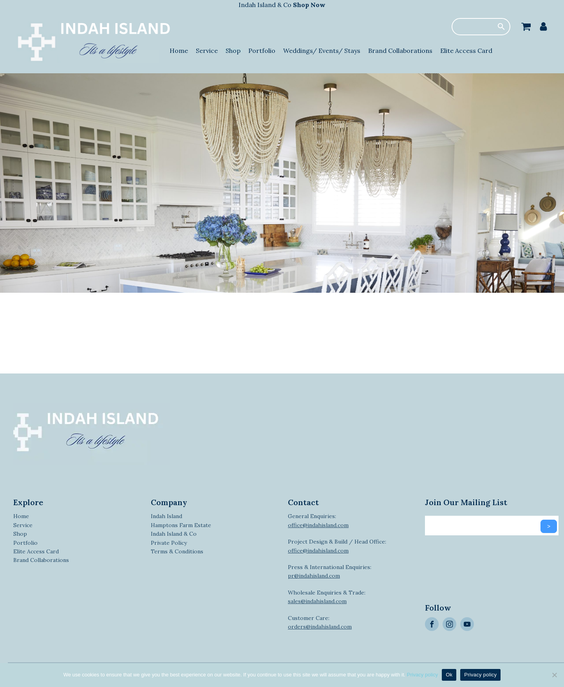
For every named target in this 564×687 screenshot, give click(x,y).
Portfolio (261, 51)
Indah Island (166, 516)
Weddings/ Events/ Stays (321, 51)
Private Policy (169, 542)
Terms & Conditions (177, 551)
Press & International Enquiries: (329, 571)
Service (207, 51)
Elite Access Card (466, 51)
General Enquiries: (318, 520)
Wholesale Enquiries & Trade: (326, 597)
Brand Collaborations (400, 51)
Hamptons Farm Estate (181, 525)
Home (179, 51)
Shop (233, 51)
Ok (449, 675)
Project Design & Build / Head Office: (337, 546)
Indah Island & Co (282, 5)
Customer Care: (320, 622)
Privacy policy (422, 675)
